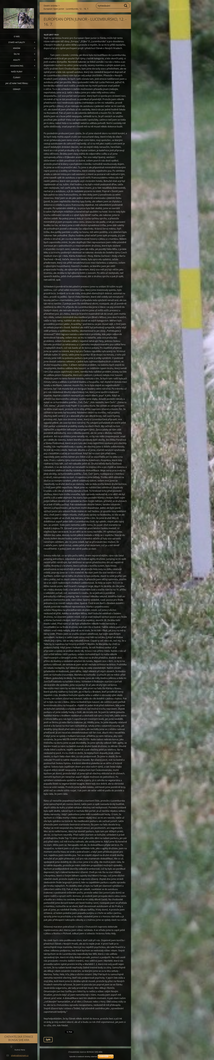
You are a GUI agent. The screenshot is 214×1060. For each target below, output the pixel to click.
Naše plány (16, 71)
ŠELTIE (17, 54)
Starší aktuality (16, 42)
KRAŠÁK (16, 48)
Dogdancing (16, 65)
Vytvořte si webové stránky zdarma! (83, 1057)
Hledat (126, 6)
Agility (16, 60)
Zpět (48, 1039)
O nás (17, 36)
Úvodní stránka (50, 5)
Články (16, 77)
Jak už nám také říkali (16, 83)
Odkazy (16, 89)
